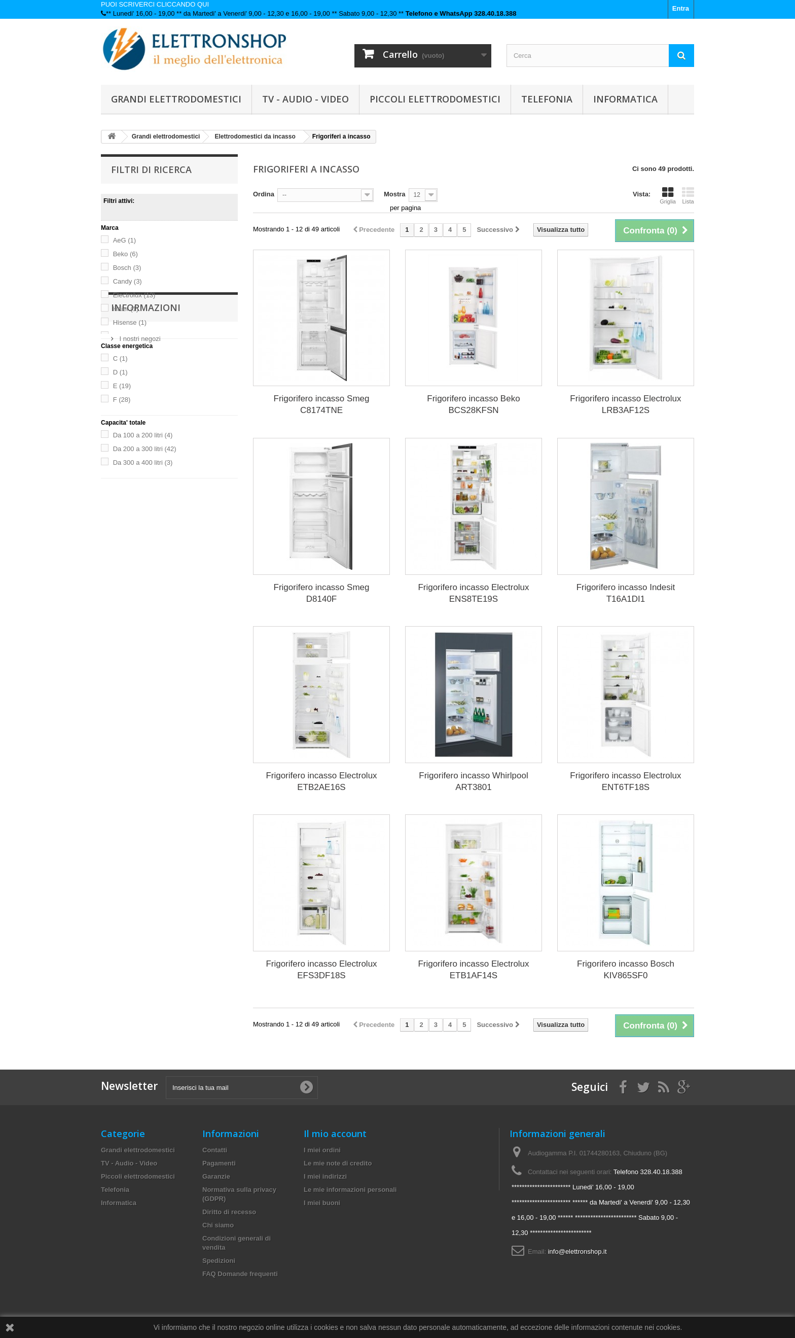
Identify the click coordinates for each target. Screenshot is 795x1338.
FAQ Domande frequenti (240, 1274)
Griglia (668, 195)
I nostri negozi (139, 536)
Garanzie (216, 1176)
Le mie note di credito (338, 1163)
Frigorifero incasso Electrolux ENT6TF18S (625, 781)
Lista (688, 195)
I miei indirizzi (325, 1176)
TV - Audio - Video (305, 99)
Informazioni (145, 509)
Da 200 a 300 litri (144, 449)
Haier (126, 309)
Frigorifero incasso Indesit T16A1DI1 (625, 593)
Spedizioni (218, 1260)
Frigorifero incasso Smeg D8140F (322, 593)
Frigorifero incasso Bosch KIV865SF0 (625, 969)
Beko (125, 254)
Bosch (127, 267)
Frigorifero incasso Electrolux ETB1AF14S (473, 969)
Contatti (214, 1150)
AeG (124, 240)
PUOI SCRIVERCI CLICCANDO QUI (155, 4)
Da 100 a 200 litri (143, 435)
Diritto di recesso (229, 1212)
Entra (680, 8)
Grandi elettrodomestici (176, 99)
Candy (127, 281)
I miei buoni (322, 1203)
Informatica (625, 99)
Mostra (395, 194)
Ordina (263, 194)
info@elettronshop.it (577, 1251)
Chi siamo (218, 1225)
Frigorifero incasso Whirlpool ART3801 (473, 781)
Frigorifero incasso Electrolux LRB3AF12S (625, 404)
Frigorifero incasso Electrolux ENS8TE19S (473, 593)
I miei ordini (322, 1150)
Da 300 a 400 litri (143, 462)
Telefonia (546, 99)
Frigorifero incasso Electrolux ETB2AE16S (321, 781)
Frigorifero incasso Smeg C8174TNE (322, 404)
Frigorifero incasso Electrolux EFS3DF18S (321, 969)
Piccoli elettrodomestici (435, 99)
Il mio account (335, 1133)
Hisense (130, 322)
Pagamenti (219, 1163)
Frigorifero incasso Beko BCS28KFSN (473, 404)
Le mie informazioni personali (350, 1189)
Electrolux (134, 295)
